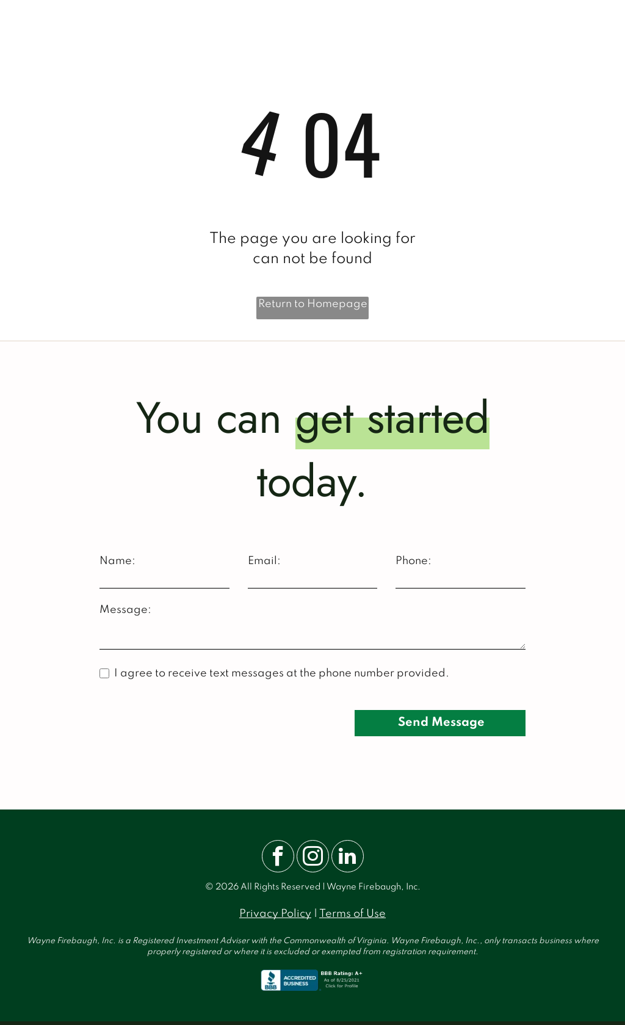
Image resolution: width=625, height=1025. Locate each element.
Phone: (414, 561)
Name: (117, 561)
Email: (264, 561)
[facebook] (278, 857)
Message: (125, 609)
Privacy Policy (275, 913)
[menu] (598, 30)
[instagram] (313, 857)
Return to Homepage (312, 304)
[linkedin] (347, 857)
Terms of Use (352, 913)
